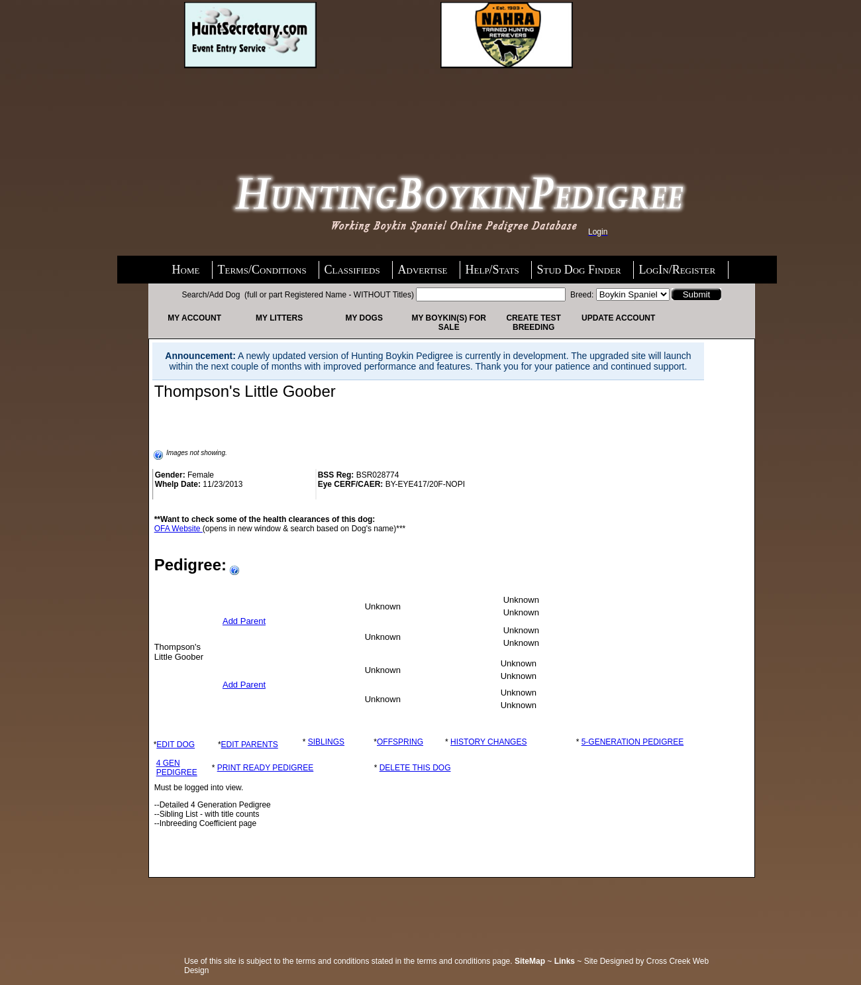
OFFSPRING (400, 742)
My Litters (279, 318)
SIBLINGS (326, 742)
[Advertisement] (290, 104)
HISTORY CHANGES (488, 742)
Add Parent (244, 621)
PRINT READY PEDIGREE (265, 767)
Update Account (618, 318)
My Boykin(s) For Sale (448, 322)
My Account (194, 318)
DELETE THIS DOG (415, 767)
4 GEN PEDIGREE (176, 767)
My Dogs (363, 318)
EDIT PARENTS (249, 744)
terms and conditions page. (465, 961)
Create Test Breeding (533, 322)
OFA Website (178, 528)
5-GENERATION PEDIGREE (633, 742)
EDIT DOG (175, 744)
